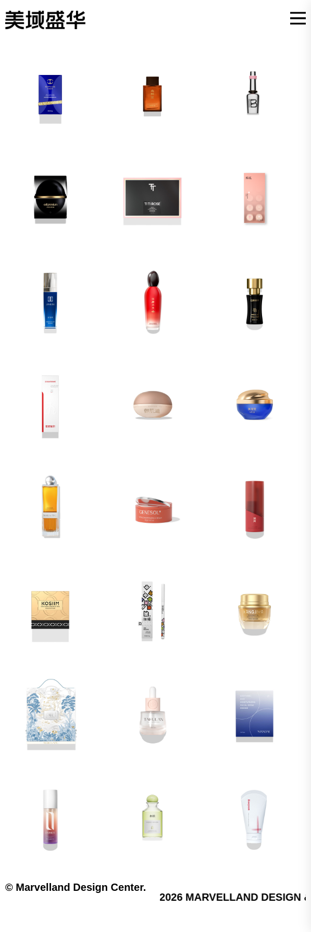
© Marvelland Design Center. (75, 887)
